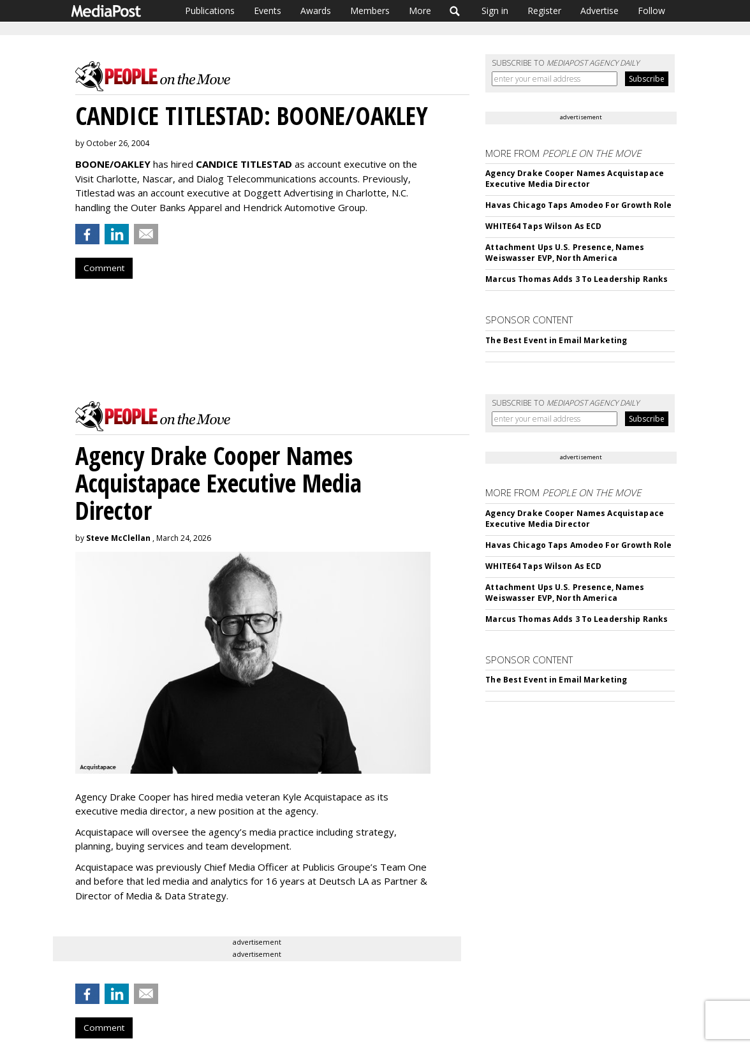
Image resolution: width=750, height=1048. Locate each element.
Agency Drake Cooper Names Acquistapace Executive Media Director (574, 178)
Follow (651, 10)
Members (370, 10)
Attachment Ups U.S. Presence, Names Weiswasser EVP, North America (564, 252)
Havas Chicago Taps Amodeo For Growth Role (578, 205)
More (420, 10)
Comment (104, 268)
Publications (210, 10)
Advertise (599, 10)
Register (544, 10)
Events (267, 10)
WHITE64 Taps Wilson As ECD (543, 226)
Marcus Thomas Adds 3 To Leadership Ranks (576, 279)
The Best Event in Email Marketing (556, 340)
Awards (315, 10)
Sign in (495, 10)
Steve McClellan (118, 538)
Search (455, 11)
